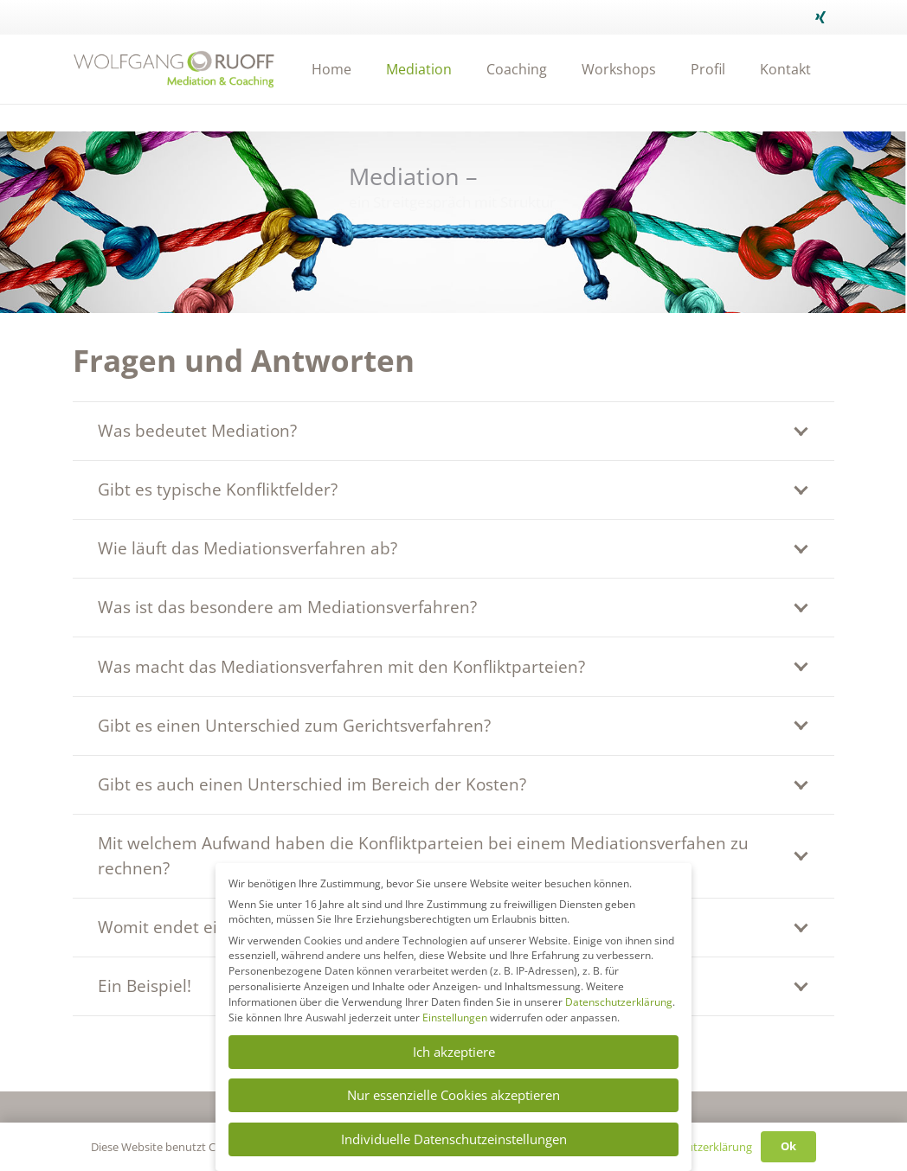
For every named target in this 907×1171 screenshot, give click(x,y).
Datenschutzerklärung (618, 1002)
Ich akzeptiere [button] (454, 1051)
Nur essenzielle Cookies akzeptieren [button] (453, 1095)
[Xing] (820, 17)
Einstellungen (454, 1017)
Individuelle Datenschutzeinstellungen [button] (454, 1139)
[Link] (174, 69)
